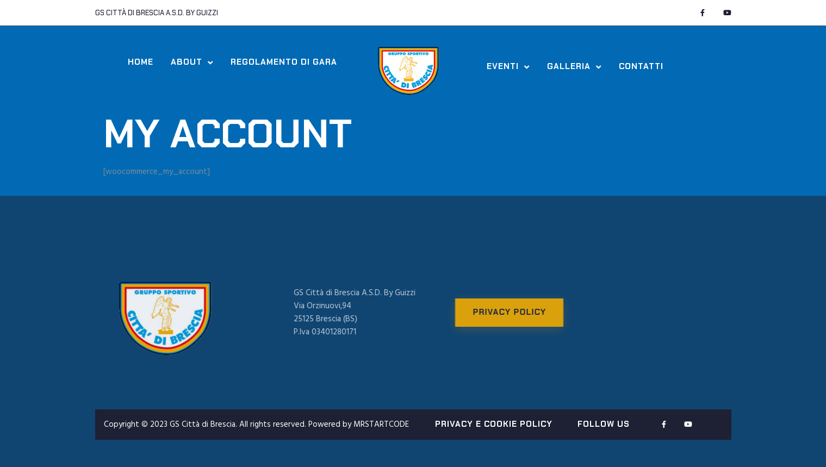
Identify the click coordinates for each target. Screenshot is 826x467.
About (192, 62)
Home (140, 62)
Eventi (508, 66)
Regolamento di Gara (284, 62)
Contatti (641, 66)
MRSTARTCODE (381, 424)
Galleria (574, 66)
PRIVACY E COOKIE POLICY (493, 424)
